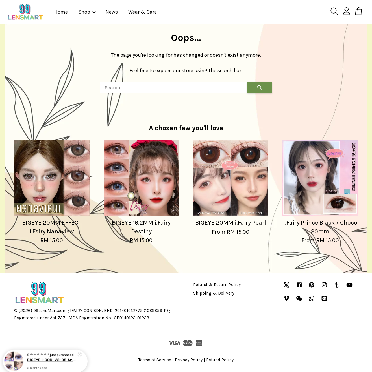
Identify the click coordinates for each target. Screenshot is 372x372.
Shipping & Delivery (213, 293)
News (112, 12)
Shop (87, 12)
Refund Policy (220, 359)
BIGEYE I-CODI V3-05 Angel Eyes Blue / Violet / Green (52, 359)
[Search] (173, 87)
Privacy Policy (189, 359)
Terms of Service (154, 359)
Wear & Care (142, 12)
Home (61, 12)
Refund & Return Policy (217, 284)
